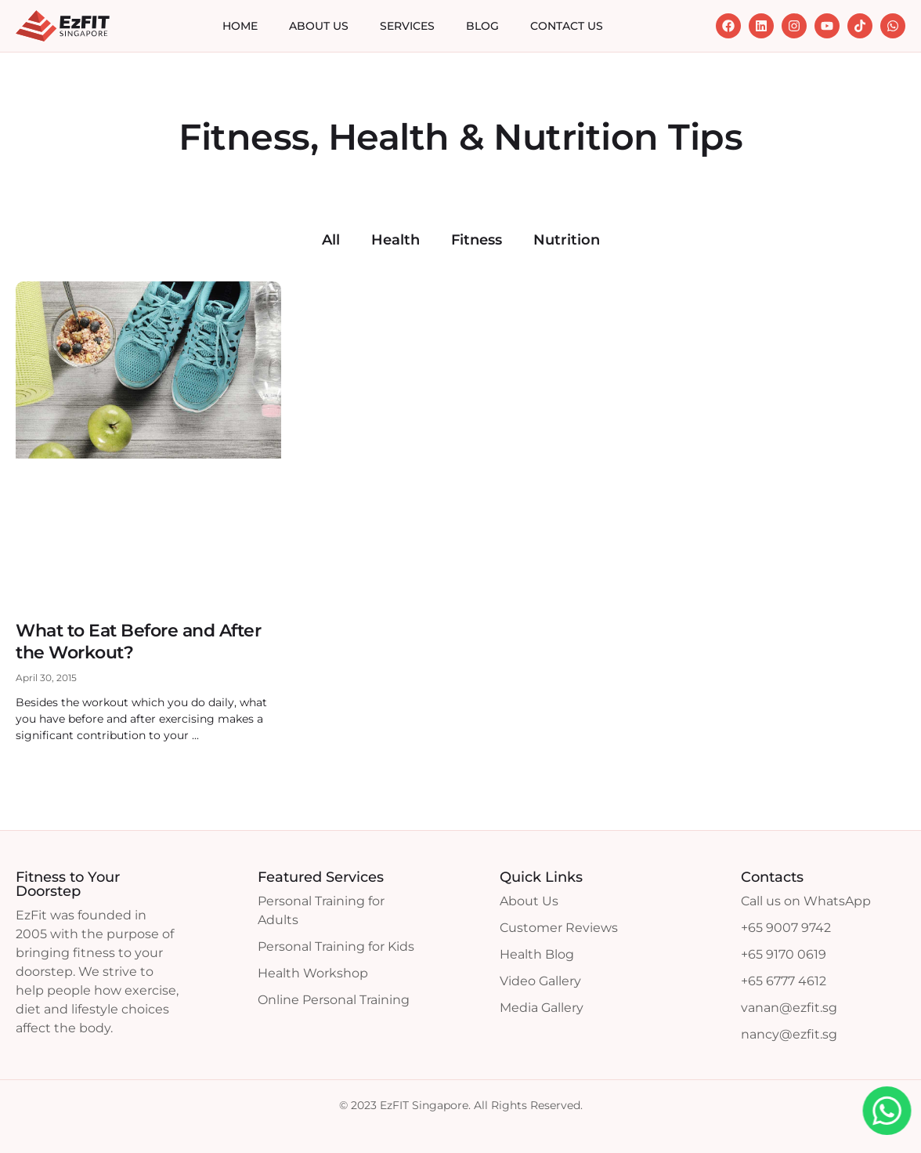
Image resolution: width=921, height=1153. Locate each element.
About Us (319, 26)
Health (395, 239)
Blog (482, 26)
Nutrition (566, 239)
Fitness (476, 239)
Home (240, 26)
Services (407, 26)
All (331, 239)
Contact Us (566, 26)
